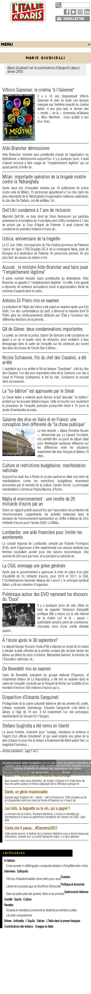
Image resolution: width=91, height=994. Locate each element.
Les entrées (61, 910)
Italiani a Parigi (62, 866)
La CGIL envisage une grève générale (33, 566)
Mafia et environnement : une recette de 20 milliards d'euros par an (38, 501)
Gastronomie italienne (76, 892)
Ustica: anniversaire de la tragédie (31, 238)
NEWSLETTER (73, 19)
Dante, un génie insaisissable (26, 791)
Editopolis (22, 871)
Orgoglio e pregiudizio (41, 866)
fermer (66, 772)
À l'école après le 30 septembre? (30, 640)
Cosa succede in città (17, 866)
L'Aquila (30, 921)
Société (8, 899)
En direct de (39, 879)
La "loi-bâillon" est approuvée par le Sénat (38, 391)
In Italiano (9, 861)
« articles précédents (11, 751)
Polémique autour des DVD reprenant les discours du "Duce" (45, 596)
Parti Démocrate (52, 886)
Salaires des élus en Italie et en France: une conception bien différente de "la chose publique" (43, 421)
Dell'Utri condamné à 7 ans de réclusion (36, 210)
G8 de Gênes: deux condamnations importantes (42, 329)
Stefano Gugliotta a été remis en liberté (35, 726)
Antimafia (28, 879)
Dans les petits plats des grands (23, 894)
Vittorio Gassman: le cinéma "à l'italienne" (38, 90)
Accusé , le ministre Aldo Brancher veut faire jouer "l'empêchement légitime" (45, 269)
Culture (27, 899)
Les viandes (20, 910)
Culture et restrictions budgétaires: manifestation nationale (44, 467)
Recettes (8, 905)
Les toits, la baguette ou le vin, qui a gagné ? (37, 808)
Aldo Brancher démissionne (25, 148)
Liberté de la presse (16, 886)
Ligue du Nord (35, 886)
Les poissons (34, 910)
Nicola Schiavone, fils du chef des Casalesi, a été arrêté (44, 359)
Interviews (9, 871)
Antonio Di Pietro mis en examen (30, 300)
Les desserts (48, 910)
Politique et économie (72, 884)
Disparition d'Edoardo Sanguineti (30, 697)
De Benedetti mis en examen (26, 669)
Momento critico (79, 866)
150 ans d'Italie (14, 879)
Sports (17, 899)
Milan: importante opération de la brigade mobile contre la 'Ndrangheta (44, 179)
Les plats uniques (15, 915)
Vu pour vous (53, 879)
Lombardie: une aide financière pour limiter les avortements (42, 534)
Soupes (10, 910)
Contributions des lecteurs (18, 926)
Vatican (40, 921)
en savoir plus (40, 772)
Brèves (7, 921)
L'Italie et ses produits (52, 894)
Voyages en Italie (44, 926)
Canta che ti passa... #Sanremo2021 (31, 828)
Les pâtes (72, 910)
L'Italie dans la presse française (63, 921)
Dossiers (65, 877)
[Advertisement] (45, 30)
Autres (28, 915)
